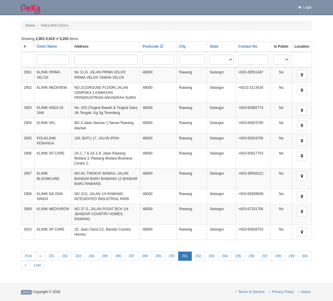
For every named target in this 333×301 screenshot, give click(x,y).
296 (252, 256)
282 (65, 256)
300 (305, 256)
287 (131, 256)
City (182, 46)
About (304, 292)
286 (118, 256)
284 (91, 256)
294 (225, 256)
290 (172, 256)
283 (78, 256)
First (28, 256)
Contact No (247, 46)
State (214, 46)
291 (185, 256)
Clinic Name (47, 46)
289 (158, 256)
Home (30, 25)
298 (278, 256)
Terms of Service (250, 292)
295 (238, 256)
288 (145, 256)
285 (105, 256)
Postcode (151, 46)
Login (305, 7)
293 (212, 256)
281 (51, 256)
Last (37, 265)
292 (198, 256)
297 (265, 256)
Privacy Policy (281, 292)
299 (292, 256)
